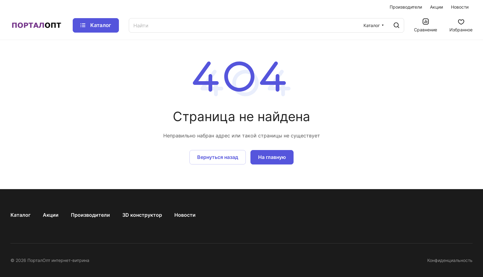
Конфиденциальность (450, 260)
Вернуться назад (217, 157)
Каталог (20, 215)
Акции (51, 215)
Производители (90, 215)
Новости (185, 215)
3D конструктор (142, 215)
